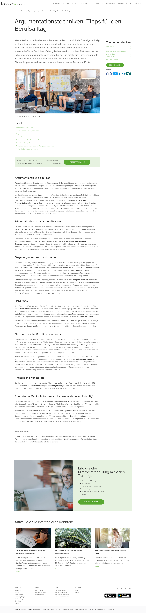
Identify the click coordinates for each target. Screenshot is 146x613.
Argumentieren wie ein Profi (24, 128)
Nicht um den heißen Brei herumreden (28, 140)
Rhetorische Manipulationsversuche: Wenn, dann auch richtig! (35, 146)
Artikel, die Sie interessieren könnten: (27, 149)
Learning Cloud (86, 3)
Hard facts (19, 137)
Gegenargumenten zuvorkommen (26, 134)
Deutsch (138, 3)
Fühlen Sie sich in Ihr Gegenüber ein (27, 131)
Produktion (71, 3)
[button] (35, 11)
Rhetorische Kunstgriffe (23, 143)
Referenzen (110, 3)
